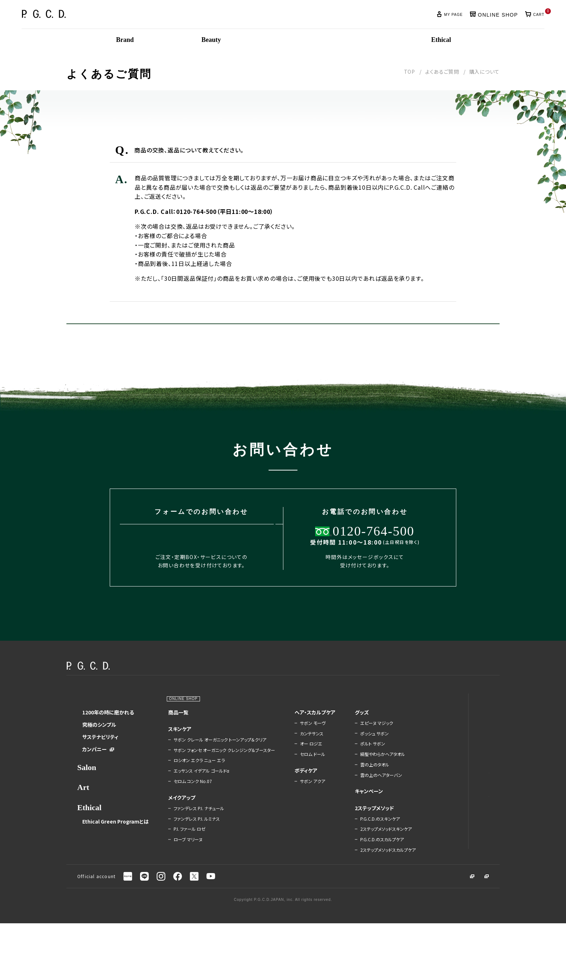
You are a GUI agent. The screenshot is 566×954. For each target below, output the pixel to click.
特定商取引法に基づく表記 (458, 861)
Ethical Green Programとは (113, 845)
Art (83, 808)
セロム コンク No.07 (188, 807)
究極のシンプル (99, 745)
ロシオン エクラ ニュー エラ (195, 786)
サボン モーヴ (300, 749)
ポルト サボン (357, 764)
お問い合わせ (445, 787)
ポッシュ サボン (359, 754)
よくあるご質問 (442, 71)
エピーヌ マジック (361, 744)
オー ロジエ (298, 770)
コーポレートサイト (430, 907)
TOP (409, 71)
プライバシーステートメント (458, 839)
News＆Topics (446, 718)
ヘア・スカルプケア (300, 736)
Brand (88, 718)
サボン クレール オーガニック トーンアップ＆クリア (215, 760)
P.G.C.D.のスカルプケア (366, 865)
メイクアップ (177, 823)
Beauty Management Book (454, 813)
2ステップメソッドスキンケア (368, 852)
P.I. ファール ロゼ (185, 855)
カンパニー (94, 770)
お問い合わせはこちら (188, 555)
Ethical (89, 828)
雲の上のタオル (359, 785)
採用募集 (473, 907)
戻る (225, 334)
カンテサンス (299, 760)
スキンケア (175, 750)
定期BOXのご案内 (450, 730)
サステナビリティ (100, 758)
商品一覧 (174, 733)
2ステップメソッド (358, 829)
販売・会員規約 (446, 850)
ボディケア (293, 797)
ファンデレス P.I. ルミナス (192, 844)
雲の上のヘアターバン (366, 796)
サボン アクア (300, 808)
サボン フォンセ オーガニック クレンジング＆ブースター (214, 774)
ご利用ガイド (444, 764)
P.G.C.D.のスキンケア (364, 839)
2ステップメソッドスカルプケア (368, 878)
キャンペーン (353, 812)
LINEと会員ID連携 (450, 753)
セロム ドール (300, 780)
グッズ (346, 733)
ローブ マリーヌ (183, 865)
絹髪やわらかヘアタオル (367, 775)
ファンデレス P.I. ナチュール (194, 834)
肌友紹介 (440, 741)
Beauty (171, 718)
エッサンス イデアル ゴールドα (197, 796)
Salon (86, 788)
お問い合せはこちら (340, 334)
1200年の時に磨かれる (108, 733)
